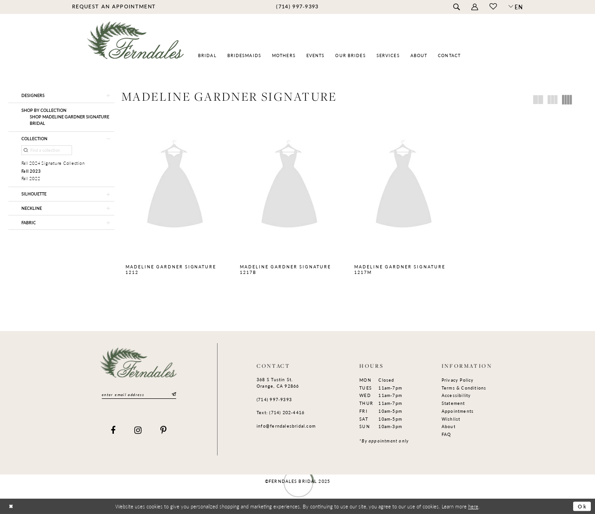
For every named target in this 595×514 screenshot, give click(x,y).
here (473, 505)
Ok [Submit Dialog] (582, 506)
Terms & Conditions (464, 388)
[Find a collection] (47, 150)
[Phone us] (297, 6)
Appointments (458, 411)
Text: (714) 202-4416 (280, 413)
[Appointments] (113, 6)
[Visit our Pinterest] (163, 430)
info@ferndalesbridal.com (286, 426)
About (449, 426)
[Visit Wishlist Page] (492, 7)
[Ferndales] (136, 44)
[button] (474, 7)
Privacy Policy (458, 380)
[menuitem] (113, 6)
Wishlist (451, 419)
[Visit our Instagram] (138, 430)
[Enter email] (139, 395)
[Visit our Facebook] (113, 430)
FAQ (446, 434)
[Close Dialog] (11, 506)
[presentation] (175, 186)
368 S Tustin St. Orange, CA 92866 (278, 383)
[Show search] (456, 7)
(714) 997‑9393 (274, 400)
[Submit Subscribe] (173, 394)
